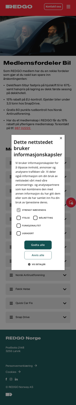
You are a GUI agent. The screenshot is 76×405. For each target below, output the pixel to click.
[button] (38, 264)
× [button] (61, 138)
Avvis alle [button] (38, 255)
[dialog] (38, 202)
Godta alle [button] (38, 245)
